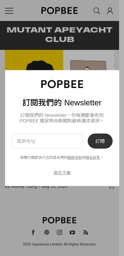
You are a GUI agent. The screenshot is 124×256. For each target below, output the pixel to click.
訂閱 (100, 140)
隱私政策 (93, 158)
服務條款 (74, 158)
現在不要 (62, 172)
